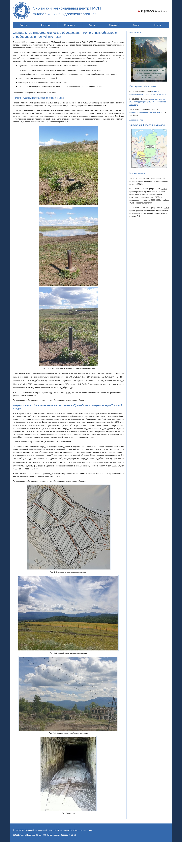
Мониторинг (69, 26)
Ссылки (136, 25)
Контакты (158, 25)
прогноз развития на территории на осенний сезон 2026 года (148, 102)
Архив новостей (136, 120)
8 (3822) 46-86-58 (154, 11)
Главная (23, 25)
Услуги (92, 25)
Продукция (114, 26)
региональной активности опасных (146, 112)
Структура (45, 25)
